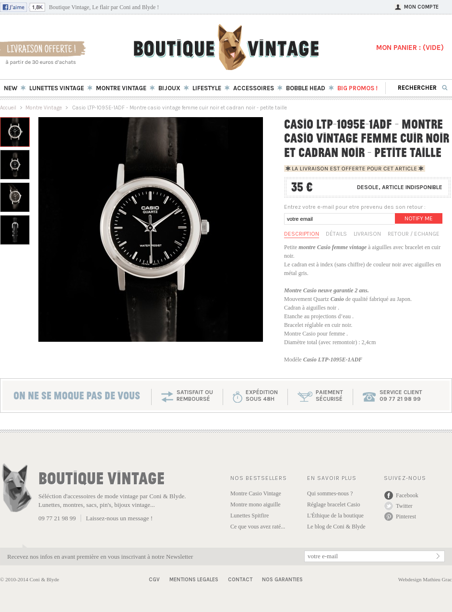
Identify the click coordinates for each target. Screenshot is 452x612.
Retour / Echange (414, 233)
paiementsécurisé (329, 395)
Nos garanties (282, 579)
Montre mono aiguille (255, 504)
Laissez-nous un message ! (119, 518)
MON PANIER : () (410, 47)
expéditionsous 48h (262, 395)
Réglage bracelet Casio (333, 504)
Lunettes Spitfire (249, 515)
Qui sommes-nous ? (330, 493)
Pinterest (406, 516)
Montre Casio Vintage (255, 493)
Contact (240, 579)
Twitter (404, 506)
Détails (336, 233)
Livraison (367, 233)
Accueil (8, 108)
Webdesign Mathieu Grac (425, 579)
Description (301, 233)
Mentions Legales (193, 579)
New (10, 88)
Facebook (407, 495)
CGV (154, 579)
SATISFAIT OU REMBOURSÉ (195, 395)
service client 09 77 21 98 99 (401, 395)
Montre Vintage (43, 108)
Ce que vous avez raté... (257, 526)
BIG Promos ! (357, 88)
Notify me (418, 218)
